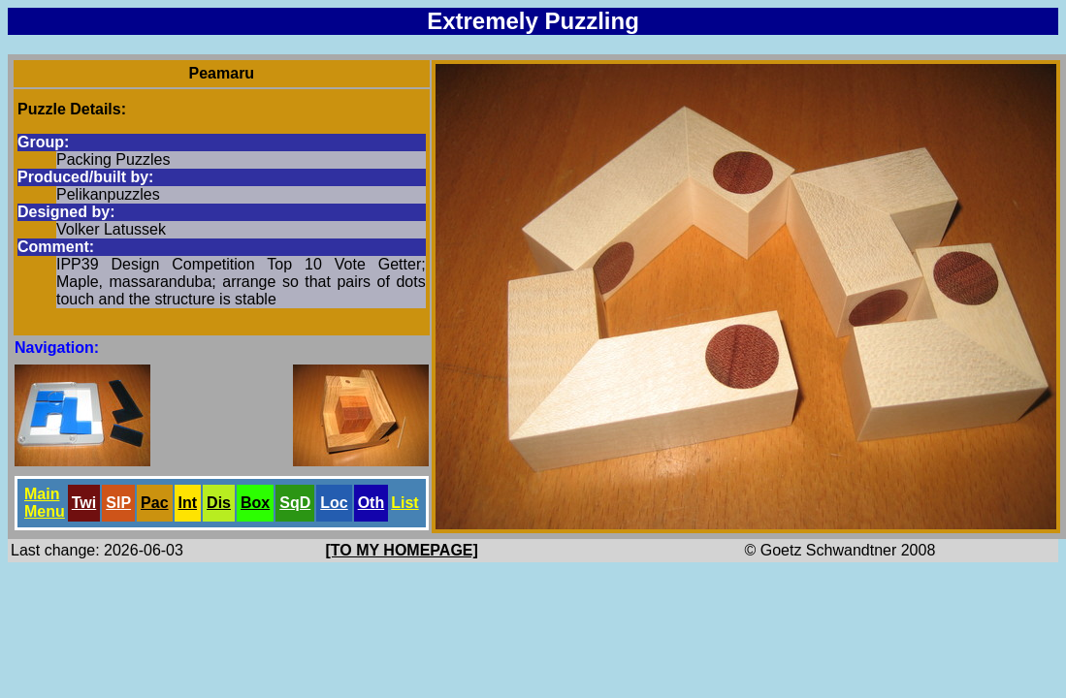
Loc (333, 502)
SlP (118, 502)
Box (255, 502)
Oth (371, 502)
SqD (294, 502)
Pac (154, 502)
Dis (219, 502)
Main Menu (44, 503)
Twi (84, 502)
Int (188, 502)
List (404, 502)
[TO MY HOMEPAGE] (402, 550)
